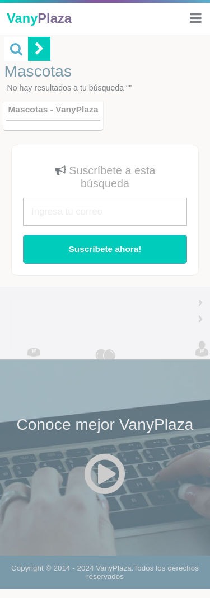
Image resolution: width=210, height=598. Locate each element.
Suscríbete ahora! (104, 249)
